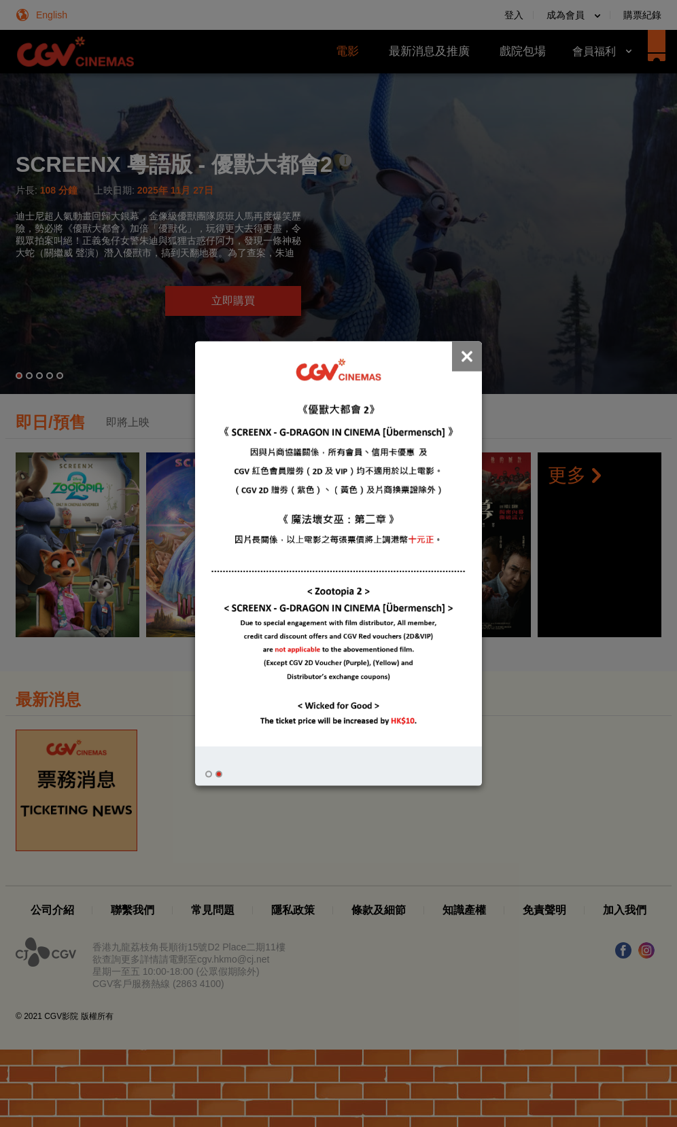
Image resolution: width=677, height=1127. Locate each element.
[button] (208, 774)
